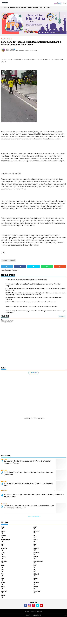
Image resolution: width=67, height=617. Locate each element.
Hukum (18, 7)
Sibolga (36, 582)
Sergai (36, 578)
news (3, 565)
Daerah (12, 7)
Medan (30, 7)
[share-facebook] (20, 266)
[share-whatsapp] (47, 266)
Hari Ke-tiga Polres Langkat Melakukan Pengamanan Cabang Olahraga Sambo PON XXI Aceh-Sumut (34, 496)
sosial (49, 7)
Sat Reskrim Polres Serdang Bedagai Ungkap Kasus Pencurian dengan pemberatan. (29, 473)
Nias (35, 565)
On (34, 570)
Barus (3, 531)
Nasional (35, 7)
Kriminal (23, 7)
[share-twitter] (33, 266)
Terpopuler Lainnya (33, 516)
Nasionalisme (38, 561)
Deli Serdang (5, 540)
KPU (35, 544)
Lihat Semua (33, 372)
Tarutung (42, 7)
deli (35, 535)
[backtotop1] (65, 615)
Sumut (36, 587)
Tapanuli (4, 591)
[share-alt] (7, 266)
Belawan (6, 7)
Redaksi (39, 611)
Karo (2, 544)
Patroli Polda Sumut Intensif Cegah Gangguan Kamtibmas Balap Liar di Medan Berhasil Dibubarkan (29, 507)
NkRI (2, 570)
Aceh (2, 527)
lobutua (36, 552)
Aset (35, 527)
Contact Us (33, 611)
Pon (2, 574)
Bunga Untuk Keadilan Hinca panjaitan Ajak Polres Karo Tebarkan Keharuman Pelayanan (27, 462)
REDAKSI (36, 574)
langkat (36, 548)
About (27, 611)
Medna (36, 557)
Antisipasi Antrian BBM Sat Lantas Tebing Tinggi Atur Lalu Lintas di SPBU (28, 484)
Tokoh (3, 595)
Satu (2, 578)
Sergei (3, 582)
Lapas (3, 552)
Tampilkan (62, 316)
